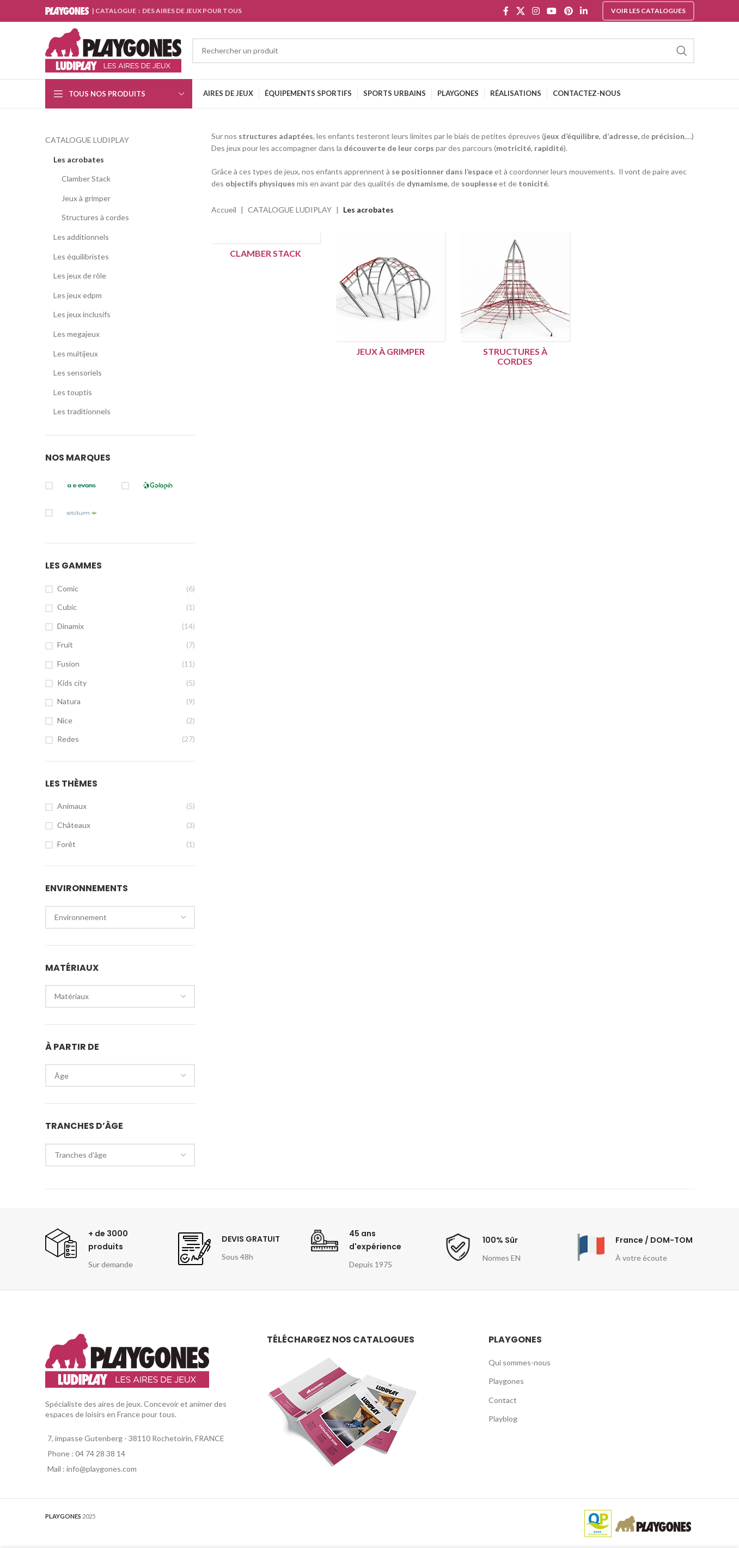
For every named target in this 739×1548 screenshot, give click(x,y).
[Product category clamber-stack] (265, 248)
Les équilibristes (81, 256)
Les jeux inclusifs (82, 314)
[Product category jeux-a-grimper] (390, 296)
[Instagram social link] (535, 11)
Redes (68, 738)
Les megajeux (76, 333)
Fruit (65, 644)
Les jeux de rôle (79, 275)
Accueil (223, 209)
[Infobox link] (103, 1249)
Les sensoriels (77, 372)
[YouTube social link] (551, 11)
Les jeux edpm (77, 295)
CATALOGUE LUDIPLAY (87, 139)
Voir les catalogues (648, 11)
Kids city (72, 682)
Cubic (67, 607)
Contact (502, 1400)
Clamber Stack (86, 178)
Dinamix (70, 626)
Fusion (68, 663)
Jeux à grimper (86, 198)
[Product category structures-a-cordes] (515, 301)
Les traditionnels (82, 411)
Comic (67, 588)
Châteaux (73, 825)
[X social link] (520, 11)
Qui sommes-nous (519, 1362)
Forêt (66, 844)
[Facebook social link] (506, 11)
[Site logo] (113, 49)
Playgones (506, 1381)
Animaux (72, 806)
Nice (64, 720)
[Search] (443, 50)
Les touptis (72, 392)
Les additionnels (81, 236)
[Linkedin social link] (583, 11)
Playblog (502, 1418)
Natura (69, 701)
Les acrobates (78, 159)
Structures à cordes (95, 217)
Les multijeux (75, 353)
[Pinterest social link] (568, 11)
